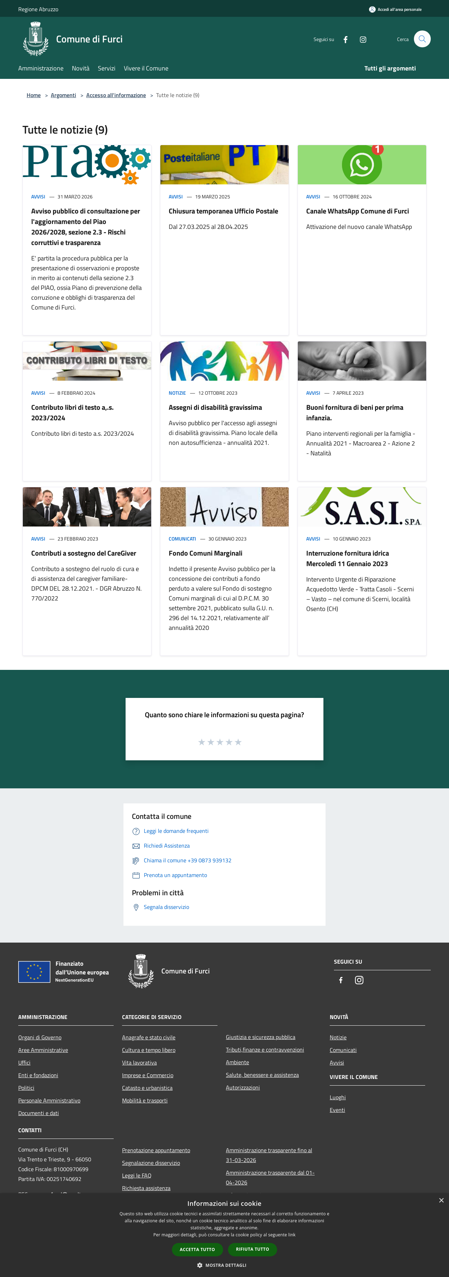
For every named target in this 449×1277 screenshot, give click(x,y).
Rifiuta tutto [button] (252, 1249)
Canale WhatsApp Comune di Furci (357, 210)
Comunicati (182, 538)
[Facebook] (342, 38)
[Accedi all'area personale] (395, 9)
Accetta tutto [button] (197, 1249)
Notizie (177, 392)
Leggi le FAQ (137, 1175)
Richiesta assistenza (146, 1188)
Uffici (24, 1062)
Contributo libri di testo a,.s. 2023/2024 (72, 412)
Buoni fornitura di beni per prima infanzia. (354, 412)
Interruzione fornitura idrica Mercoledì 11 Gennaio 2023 (347, 558)
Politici (26, 1088)
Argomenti (63, 95)
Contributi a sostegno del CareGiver (83, 553)
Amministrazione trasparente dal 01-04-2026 (270, 1177)
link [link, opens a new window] (292, 1235)
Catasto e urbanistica (147, 1088)
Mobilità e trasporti (145, 1100)
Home (34, 95)
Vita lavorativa (139, 1062)
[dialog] (224, 1235)
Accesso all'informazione (116, 95)
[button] (224, 1265)
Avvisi (38, 196)
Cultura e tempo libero (148, 1050)
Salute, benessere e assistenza (262, 1075)
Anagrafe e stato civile (148, 1037)
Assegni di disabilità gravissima (215, 407)
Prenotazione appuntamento (156, 1150)
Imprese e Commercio (147, 1075)
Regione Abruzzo (38, 9)
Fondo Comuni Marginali (205, 553)
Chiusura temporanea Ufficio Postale (223, 210)
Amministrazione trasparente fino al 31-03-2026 (269, 1155)
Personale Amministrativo (49, 1100)
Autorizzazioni (243, 1087)
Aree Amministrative (43, 1050)
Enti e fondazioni (38, 1075)
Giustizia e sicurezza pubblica (260, 1037)
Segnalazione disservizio (151, 1163)
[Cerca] (422, 38)
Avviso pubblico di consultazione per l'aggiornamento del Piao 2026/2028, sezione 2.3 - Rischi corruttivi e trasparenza (85, 226)
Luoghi (338, 1097)
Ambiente (237, 1062)
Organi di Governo (39, 1037)
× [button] (441, 1200)
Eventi (337, 1110)
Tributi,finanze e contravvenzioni (265, 1049)
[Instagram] (360, 38)
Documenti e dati (38, 1113)
